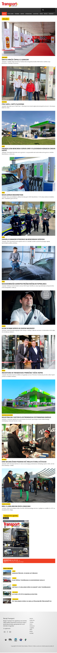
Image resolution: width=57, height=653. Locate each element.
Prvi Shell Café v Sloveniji (13, 104)
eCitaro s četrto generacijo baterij (27, 594)
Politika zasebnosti (37, 646)
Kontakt (51, 13)
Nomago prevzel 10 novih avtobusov (27, 573)
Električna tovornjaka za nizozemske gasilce (31, 580)
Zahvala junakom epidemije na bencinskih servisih (23, 239)
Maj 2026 (6, 518)
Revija (46, 13)
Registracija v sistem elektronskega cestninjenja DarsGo (26, 417)
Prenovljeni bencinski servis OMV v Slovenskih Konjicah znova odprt (28, 149)
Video (41, 13)
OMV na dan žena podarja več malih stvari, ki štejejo (24, 462)
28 (53, 646)
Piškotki (30, 646)
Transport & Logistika (11, 515)
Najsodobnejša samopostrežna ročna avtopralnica (24, 284)
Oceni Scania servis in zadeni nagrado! (18, 328)
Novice (4, 13)
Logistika (35, 13)
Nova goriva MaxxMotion (12, 195)
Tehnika (17, 13)
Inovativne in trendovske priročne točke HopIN (22, 373)
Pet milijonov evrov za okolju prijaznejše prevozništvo (30, 602)
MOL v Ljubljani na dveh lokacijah (16, 506)
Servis (22, 13)
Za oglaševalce (6, 628)
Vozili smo (10, 13)
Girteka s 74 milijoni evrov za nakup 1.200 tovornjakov (29, 588)
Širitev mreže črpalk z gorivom (15, 59)
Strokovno (28, 13)
